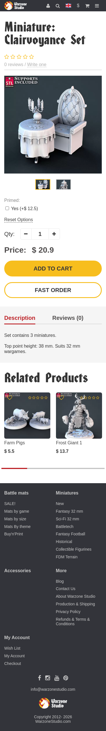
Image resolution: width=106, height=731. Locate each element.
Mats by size (15, 519)
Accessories (17, 570)
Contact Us (65, 588)
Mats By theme (17, 526)
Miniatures (67, 493)
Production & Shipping (75, 604)
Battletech (64, 526)
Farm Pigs (14, 442)
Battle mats (16, 493)
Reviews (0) (67, 318)
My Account (14, 656)
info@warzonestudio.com (53, 689)
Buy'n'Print (13, 534)
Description (19, 318)
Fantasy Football (70, 534)
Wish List (12, 648)
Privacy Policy (68, 611)
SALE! (10, 503)
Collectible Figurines (74, 549)
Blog (60, 581)
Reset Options (18, 219)
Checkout (12, 663)
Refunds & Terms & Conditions (73, 621)
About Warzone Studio (76, 596)
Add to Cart (53, 268)
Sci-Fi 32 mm (67, 519)
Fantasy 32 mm (69, 511)
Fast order (53, 290)
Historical (64, 541)
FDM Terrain (67, 557)
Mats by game (16, 511)
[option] (53, 125)
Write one (36, 64)
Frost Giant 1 (69, 442)
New (60, 503)
